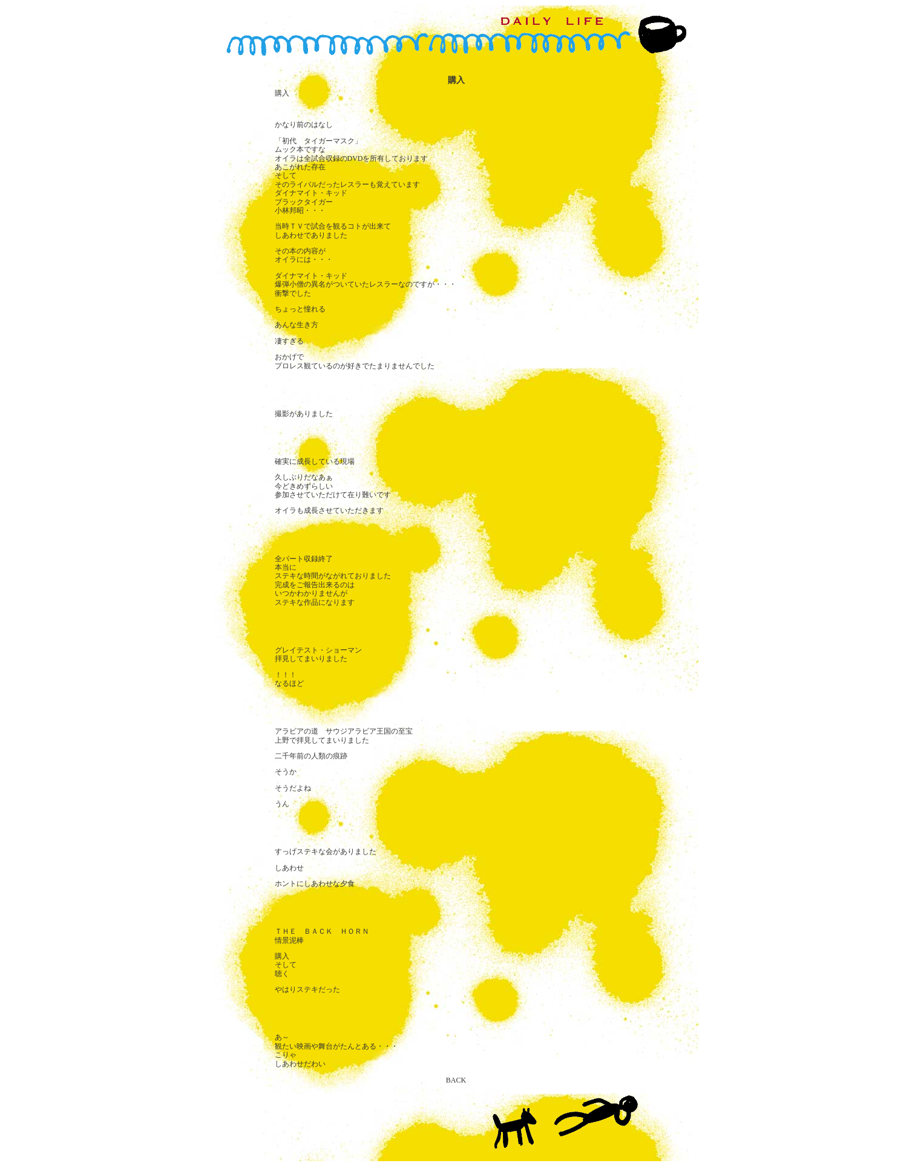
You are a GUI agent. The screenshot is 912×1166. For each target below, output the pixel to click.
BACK (456, 1080)
